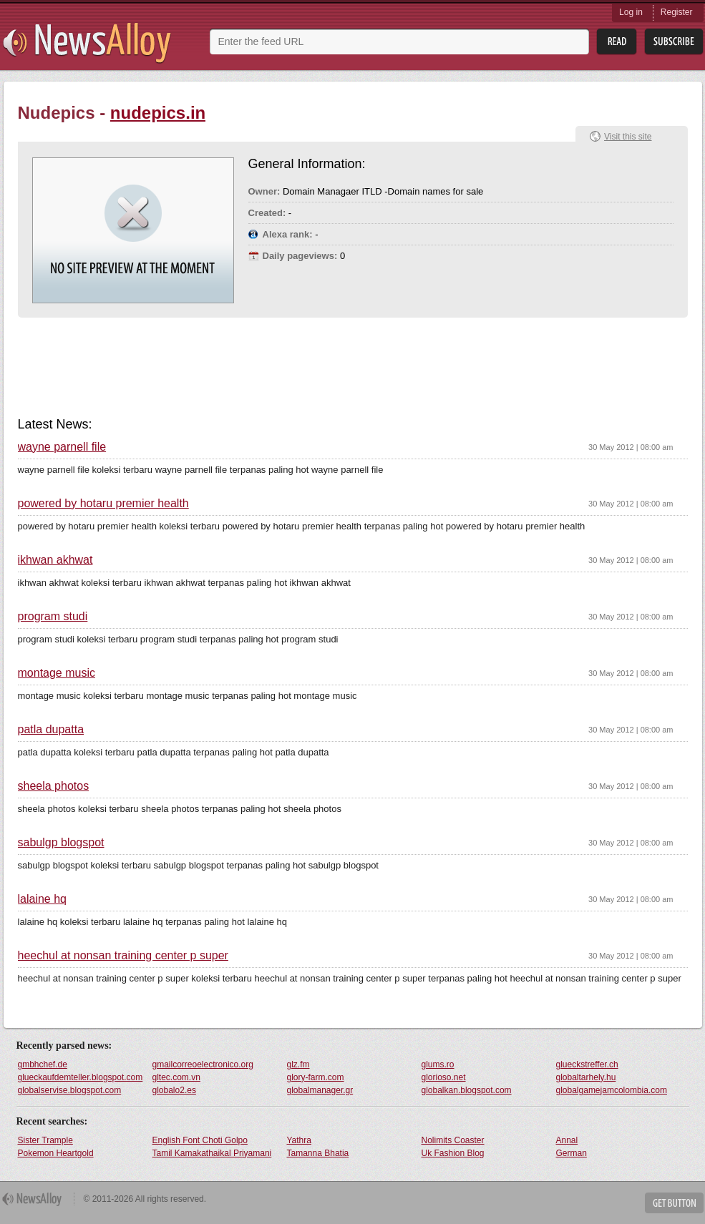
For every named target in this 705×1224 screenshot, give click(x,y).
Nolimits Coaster (453, 1140)
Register (677, 12)
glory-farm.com (315, 1077)
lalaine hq (42, 899)
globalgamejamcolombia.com (611, 1090)
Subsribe (674, 42)
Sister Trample (45, 1140)
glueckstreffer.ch (587, 1064)
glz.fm (298, 1064)
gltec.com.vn (176, 1077)
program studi (53, 616)
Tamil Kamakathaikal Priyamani (212, 1153)
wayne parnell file (62, 447)
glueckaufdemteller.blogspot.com (80, 1077)
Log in (631, 12)
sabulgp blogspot (61, 842)
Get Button (674, 1203)
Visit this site (627, 137)
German (571, 1153)
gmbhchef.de (42, 1064)
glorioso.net (444, 1077)
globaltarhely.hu (586, 1077)
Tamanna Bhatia (318, 1153)
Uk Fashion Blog (453, 1153)
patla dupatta (51, 729)
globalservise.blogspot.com (70, 1090)
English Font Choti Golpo (200, 1140)
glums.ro (438, 1064)
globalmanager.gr (320, 1090)
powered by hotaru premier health (103, 503)
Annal (567, 1140)
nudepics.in (157, 112)
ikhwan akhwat (55, 560)
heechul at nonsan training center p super (123, 955)
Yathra (299, 1140)
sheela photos (53, 786)
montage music (57, 673)
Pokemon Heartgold (56, 1153)
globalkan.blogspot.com (467, 1090)
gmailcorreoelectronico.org (202, 1064)
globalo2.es (174, 1090)
